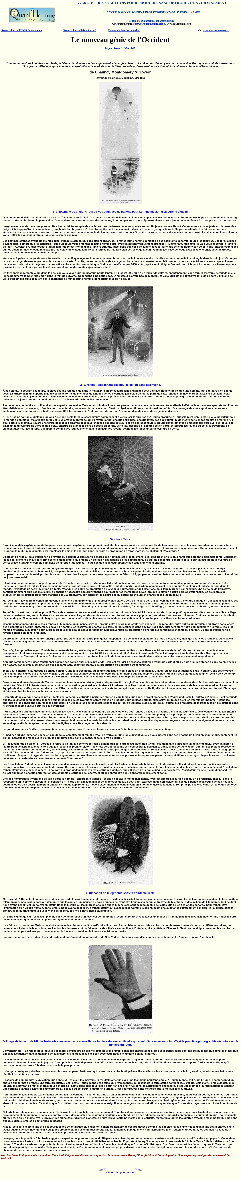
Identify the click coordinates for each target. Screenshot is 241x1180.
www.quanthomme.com (150, 23)
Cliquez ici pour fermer (120, 1172)
